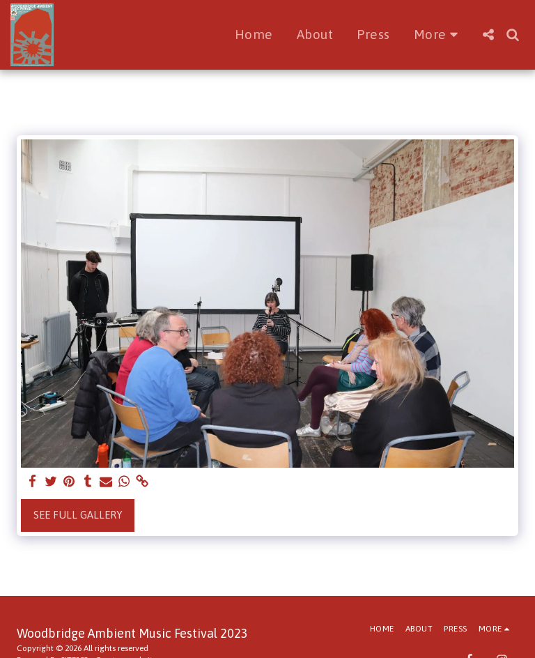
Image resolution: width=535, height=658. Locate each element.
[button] (487, 34)
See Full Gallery (78, 515)
